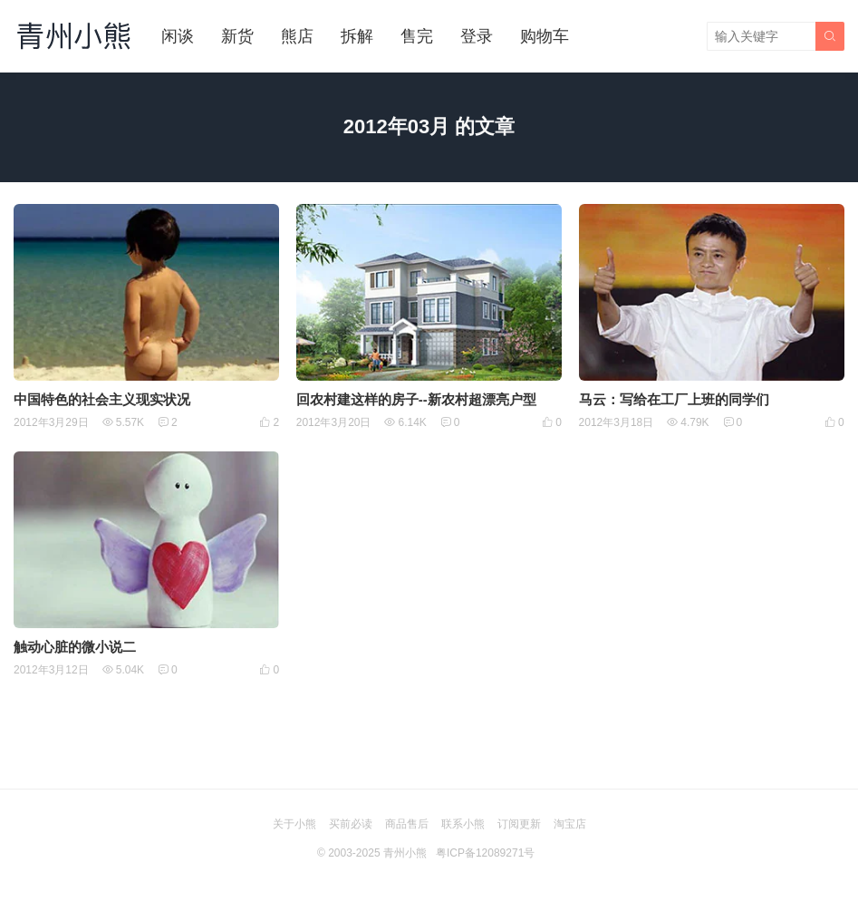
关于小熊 (294, 824)
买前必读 (350, 824)
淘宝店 (570, 824)
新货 (237, 36)
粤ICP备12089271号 (485, 853)
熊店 (297, 36)
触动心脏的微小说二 (75, 646)
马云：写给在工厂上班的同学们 (674, 399)
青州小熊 (405, 853)
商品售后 (407, 824)
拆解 (357, 36)
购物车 (544, 36)
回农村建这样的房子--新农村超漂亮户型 (416, 399)
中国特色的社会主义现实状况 (102, 399)
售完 (416, 36)
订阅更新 (519, 824)
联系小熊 (463, 824)
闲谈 (177, 36)
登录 (476, 36)
